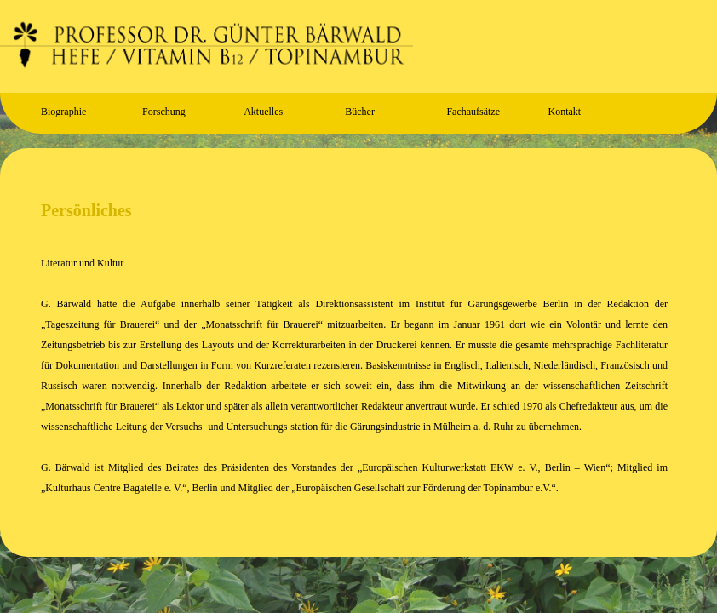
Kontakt (564, 111)
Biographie (63, 111)
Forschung (164, 111)
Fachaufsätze (473, 111)
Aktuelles (263, 111)
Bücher (360, 111)
